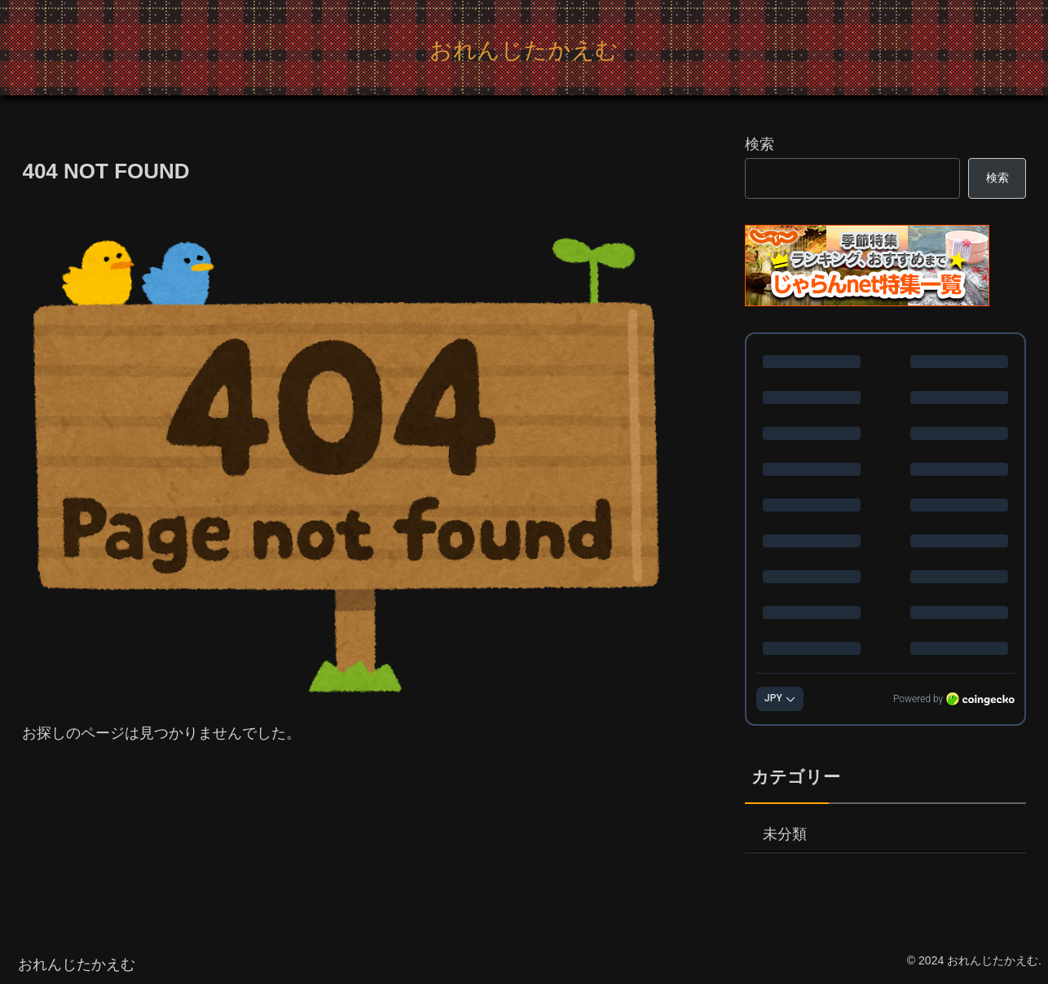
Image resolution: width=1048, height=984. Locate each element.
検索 (759, 144)
